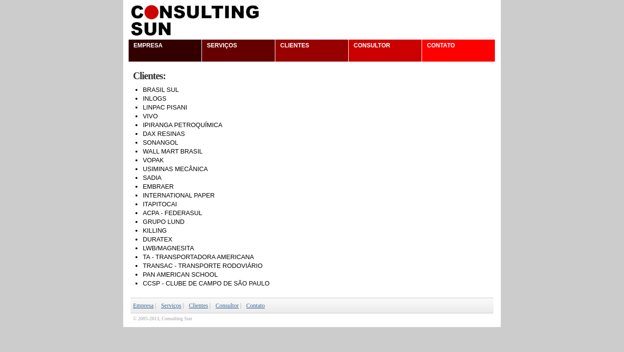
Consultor (377, 51)
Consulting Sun (312, 19)
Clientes (300, 51)
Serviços (227, 51)
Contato (446, 51)
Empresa (155, 51)
